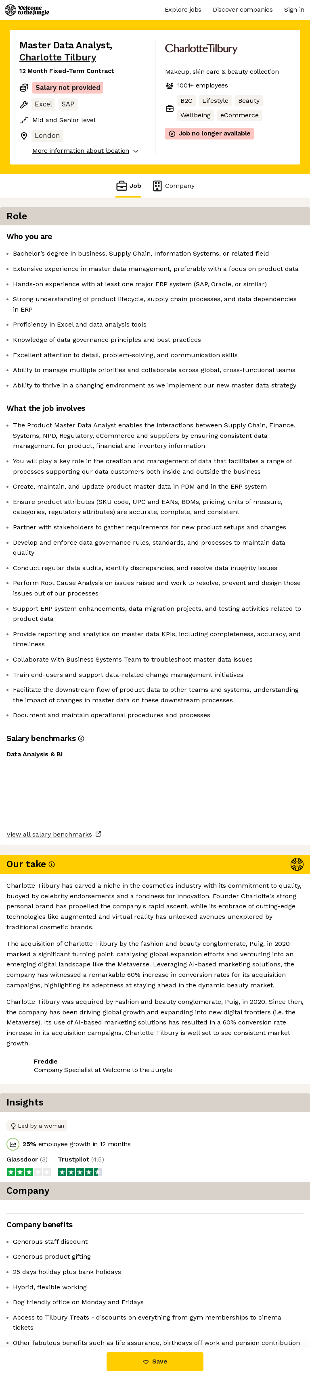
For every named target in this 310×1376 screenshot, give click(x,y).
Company (173, 185)
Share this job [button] (41, 1298)
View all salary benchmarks (59, 1267)
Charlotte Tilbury (57, 57)
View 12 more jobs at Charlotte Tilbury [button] (78, 1313)
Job (128, 185)
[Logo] (27, 10)
